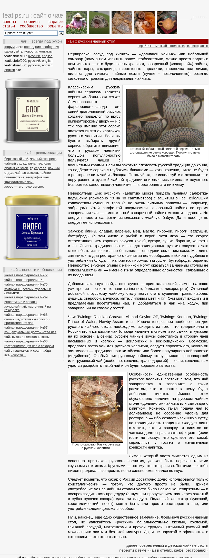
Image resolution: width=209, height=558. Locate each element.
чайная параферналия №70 (26, 284)
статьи (9, 26)
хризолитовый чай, (19, 182)
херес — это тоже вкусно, (24, 186)
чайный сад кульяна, (20, 163)
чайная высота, (27, 173)
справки (56, 21)
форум (9, 47)
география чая (37, 177)
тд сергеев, (38, 168)
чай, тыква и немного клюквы (26, 337)
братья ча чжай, (16, 168)
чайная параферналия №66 (26, 341)
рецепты (55, 26)
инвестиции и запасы (20, 302)
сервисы (32, 21)
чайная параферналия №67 (26, 327)
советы (9, 21)
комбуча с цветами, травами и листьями (27, 291)
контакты (45, 51)
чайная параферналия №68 (26, 315)
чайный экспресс (43, 159)
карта (8, 51)
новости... (18, 355)
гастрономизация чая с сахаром (29, 346)
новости (30, 51)
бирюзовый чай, (16, 159)
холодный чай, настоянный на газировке (27, 308)
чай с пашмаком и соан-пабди (27, 350)
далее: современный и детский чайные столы (167, 545)
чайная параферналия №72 (26, 275)
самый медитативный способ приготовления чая (26, 321)
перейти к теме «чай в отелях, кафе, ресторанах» (173, 46)
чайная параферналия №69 (26, 297)
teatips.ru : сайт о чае (33, 15)
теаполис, (45, 163)
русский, (34, 56)
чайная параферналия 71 (24, 280)
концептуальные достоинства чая (30, 332)
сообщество (31, 26)
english (47, 56)
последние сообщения (41, 47)
